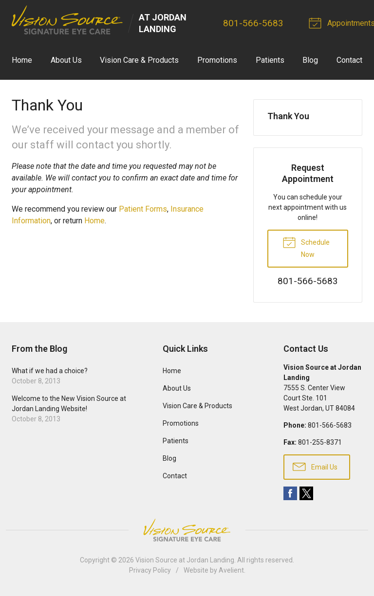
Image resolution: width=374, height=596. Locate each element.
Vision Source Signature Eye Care (187, 530)
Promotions (217, 60)
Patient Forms (143, 209)
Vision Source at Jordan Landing (184, 560)
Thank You (288, 116)
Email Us (315, 466)
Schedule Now (306, 246)
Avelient (231, 570)
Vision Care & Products (139, 60)
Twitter (306, 493)
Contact (349, 60)
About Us (66, 60)
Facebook (290, 493)
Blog (310, 60)
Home (22, 60)
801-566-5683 (254, 23)
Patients (270, 60)
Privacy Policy (150, 570)
